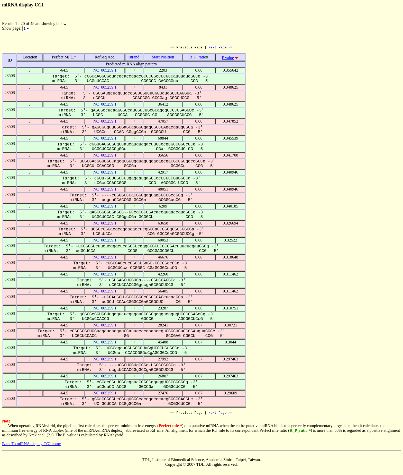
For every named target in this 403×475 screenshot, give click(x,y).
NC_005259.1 (104, 71)
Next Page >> (220, 48)
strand (134, 58)
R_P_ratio (197, 58)
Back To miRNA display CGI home (31, 445)
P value (228, 58)
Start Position (163, 58)
